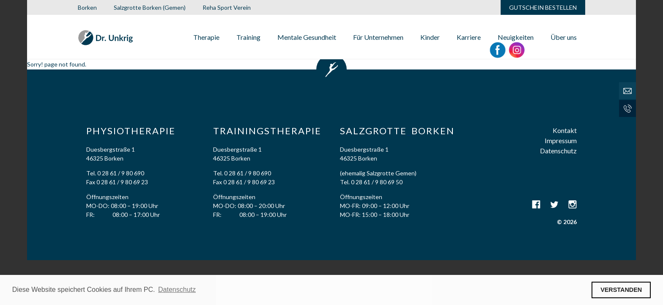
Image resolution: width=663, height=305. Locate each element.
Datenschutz (558, 151)
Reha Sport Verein (227, 7)
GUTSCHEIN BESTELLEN (543, 7)
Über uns (564, 37)
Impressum (561, 140)
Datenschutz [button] (177, 289)
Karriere (469, 37)
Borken (87, 7)
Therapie (206, 37)
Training (248, 37)
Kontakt (565, 130)
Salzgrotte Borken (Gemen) (150, 7)
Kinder (430, 37)
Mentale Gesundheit (306, 37)
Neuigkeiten (516, 37)
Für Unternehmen (378, 37)
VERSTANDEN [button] (621, 289)
